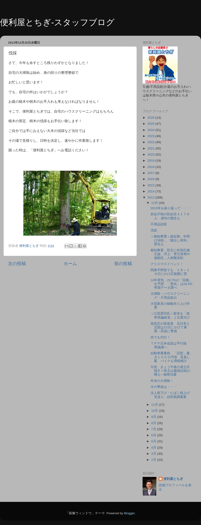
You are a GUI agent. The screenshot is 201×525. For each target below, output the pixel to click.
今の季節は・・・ (164, 387)
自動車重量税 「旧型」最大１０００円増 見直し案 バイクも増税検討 (170, 356)
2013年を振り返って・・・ (170, 208)
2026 (151, 117)
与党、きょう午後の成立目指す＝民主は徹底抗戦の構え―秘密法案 (170, 370)
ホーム (70, 263)
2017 (151, 173)
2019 (151, 160)
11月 (155, 404)
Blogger (129, 513)
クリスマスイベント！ (167, 264)
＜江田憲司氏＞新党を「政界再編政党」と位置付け (170, 315)
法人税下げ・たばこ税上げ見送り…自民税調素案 (170, 394)
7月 (154, 429)
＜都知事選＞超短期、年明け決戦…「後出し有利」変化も (170, 240)
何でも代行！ (160, 337)
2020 (151, 154)
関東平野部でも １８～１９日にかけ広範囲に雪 (170, 272)
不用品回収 (159, 224)
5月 (154, 441)
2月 (154, 459)
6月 (154, 435)
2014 (151, 191)
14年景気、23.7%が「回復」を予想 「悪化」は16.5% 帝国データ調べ (173, 283)
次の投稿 (17, 263)
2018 (151, 167)
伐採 (154, 230)
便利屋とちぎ (173, 479)
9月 (154, 417)
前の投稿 (123, 263)
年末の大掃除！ (162, 381)
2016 (151, 179)
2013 (151, 197)
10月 (155, 410)
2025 (151, 123)
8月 (154, 423)
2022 (151, 142)
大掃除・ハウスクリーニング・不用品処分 (170, 295)
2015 (151, 185)
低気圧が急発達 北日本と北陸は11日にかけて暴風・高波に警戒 (170, 327)
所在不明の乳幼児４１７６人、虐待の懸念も (170, 216)
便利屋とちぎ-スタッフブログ (57, 22)
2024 (151, 130)
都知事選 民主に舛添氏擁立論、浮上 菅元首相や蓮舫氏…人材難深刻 (170, 253)
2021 (151, 148)
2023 (151, 136)
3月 (154, 453)
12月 (155, 203)
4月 (154, 447)
